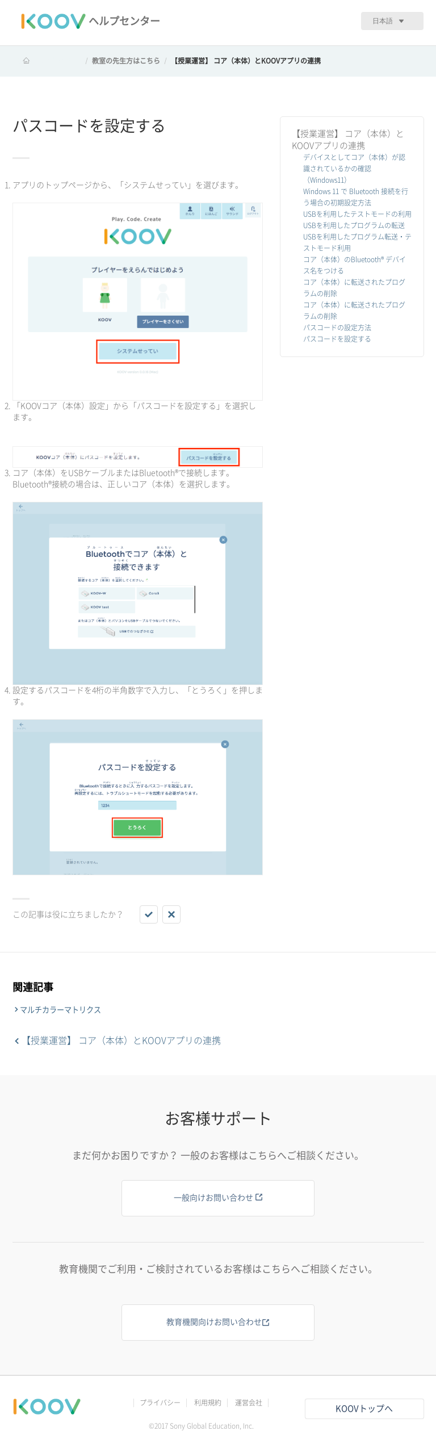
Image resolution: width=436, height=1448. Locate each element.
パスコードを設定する (337, 338)
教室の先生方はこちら (126, 60)
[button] (149, 914)
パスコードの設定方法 (337, 327)
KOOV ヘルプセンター (47, 60)
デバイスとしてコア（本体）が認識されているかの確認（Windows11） (354, 168)
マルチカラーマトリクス (60, 1010)
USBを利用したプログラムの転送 (354, 225)
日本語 (382, 20)
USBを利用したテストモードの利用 (357, 214)
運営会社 (248, 1402)
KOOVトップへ (364, 1408)
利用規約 (207, 1402)
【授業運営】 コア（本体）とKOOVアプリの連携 (246, 60)
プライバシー (160, 1402)
